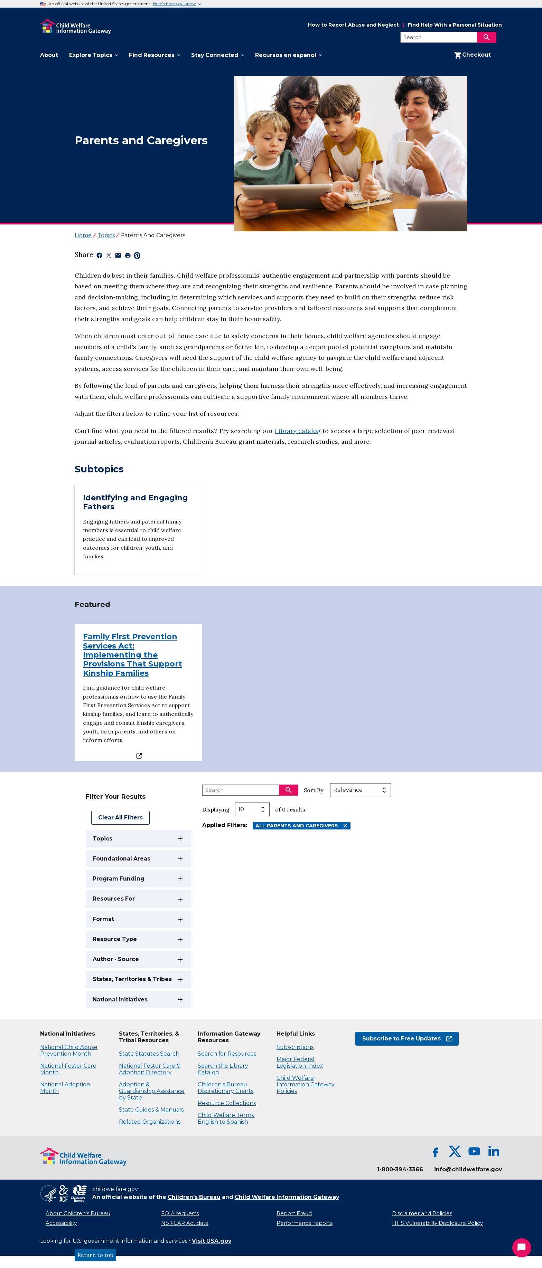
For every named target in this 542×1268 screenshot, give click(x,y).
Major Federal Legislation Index (300, 1062)
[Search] (486, 37)
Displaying (216, 809)
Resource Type (115, 939)
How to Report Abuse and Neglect (353, 25)
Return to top (95, 1255)
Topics (102, 838)
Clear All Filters (120, 817)
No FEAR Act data (184, 1223)
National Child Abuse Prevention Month (68, 1050)
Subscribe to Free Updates (407, 1038)
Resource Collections (227, 1103)
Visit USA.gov (211, 1241)
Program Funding (118, 878)
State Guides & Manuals (151, 1109)
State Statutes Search (149, 1053)
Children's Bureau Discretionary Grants (225, 1087)
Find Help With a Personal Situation (455, 25)
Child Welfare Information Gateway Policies (306, 1084)
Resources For (114, 898)
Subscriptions (295, 1047)
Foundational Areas (121, 858)
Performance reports (305, 1223)
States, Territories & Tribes (132, 979)
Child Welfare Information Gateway (287, 1197)
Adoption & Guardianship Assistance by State (152, 1091)
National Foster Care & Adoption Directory (149, 1069)
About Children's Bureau (78, 1213)
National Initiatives (120, 999)
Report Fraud (294, 1213)
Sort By (313, 790)
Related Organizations (149, 1121)
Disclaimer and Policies (422, 1213)
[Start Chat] (521, 1247)
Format (103, 919)
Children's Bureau (194, 1197)
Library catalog (298, 431)
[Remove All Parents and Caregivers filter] (345, 826)
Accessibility (61, 1223)
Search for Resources (227, 1053)
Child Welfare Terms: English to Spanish (226, 1118)
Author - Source (116, 959)
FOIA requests (180, 1213)
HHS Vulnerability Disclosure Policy (437, 1223)
